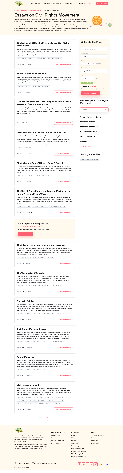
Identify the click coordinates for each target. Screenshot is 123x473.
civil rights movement (28, 388)
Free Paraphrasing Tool (77, 452)
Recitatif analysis (26, 360)
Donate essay (75, 449)
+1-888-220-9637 (23, 466)
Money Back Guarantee (97, 441)
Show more (86, 147)
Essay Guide (67, 3)
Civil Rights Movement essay (32, 331)
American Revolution (89, 127)
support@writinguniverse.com (45, 466)
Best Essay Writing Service (78, 460)
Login (89, 3)
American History (88, 122)
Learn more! (25, 236)
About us (73, 438)
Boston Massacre (87, 137)
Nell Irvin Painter (26, 303)
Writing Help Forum (56, 446)
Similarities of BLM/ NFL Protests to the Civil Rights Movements (45, 45)
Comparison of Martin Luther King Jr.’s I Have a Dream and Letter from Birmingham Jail (42, 104)
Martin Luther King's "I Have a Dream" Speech (41, 164)
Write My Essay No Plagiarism (79, 457)
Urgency (83, 75)
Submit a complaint (96, 449)
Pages (82, 61)
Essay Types (46, 3)
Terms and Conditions (97, 438)
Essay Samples (34, 3)
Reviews (73, 444)
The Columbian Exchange (89, 159)
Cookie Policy (95, 444)
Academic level (85, 68)
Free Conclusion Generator (78, 454)
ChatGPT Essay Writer (57, 444)
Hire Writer (102, 3)
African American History (91, 117)
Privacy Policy (95, 446)
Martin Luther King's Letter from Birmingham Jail (43, 133)
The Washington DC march (31, 275)
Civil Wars (84, 141)
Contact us (74, 446)
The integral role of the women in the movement (43, 247)
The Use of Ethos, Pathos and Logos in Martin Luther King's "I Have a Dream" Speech (41, 194)
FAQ (72, 441)
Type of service (85, 46)
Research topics (55, 441)
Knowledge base (58, 435)
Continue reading (63, 65)
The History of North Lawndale (33, 74)
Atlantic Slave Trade (89, 132)
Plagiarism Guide (55, 438)
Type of (84, 53)
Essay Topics (57, 3)
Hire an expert (90, 94)
